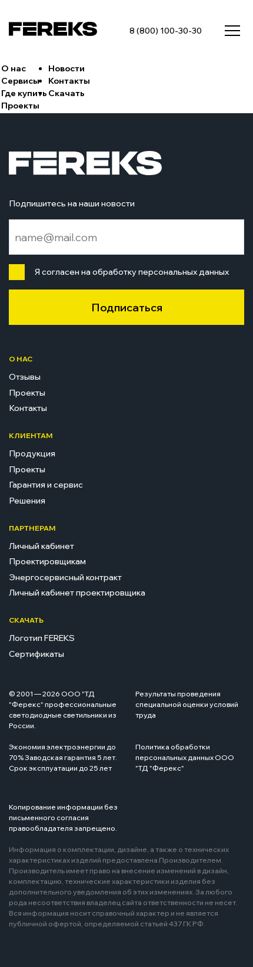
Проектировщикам (47, 561)
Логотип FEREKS (42, 638)
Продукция (32, 453)
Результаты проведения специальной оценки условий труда (186, 704)
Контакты (69, 80)
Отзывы (25, 376)
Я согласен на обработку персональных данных (129, 272)
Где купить (24, 93)
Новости (66, 68)
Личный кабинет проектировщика (77, 592)
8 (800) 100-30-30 (165, 30)
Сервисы (20, 80)
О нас (13, 68)
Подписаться (126, 307)
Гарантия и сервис (46, 484)
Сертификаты (36, 654)
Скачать (66, 93)
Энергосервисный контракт (65, 577)
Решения (27, 500)
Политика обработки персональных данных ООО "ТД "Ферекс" (184, 757)
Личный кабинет (41, 546)
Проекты (20, 105)
